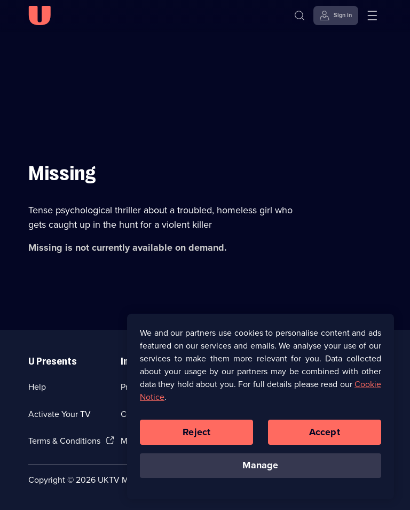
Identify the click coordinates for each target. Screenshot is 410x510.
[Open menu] (372, 15)
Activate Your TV (59, 414)
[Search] (299, 15)
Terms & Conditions (64, 441)
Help (37, 387)
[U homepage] (39, 15)
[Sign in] (335, 15)
